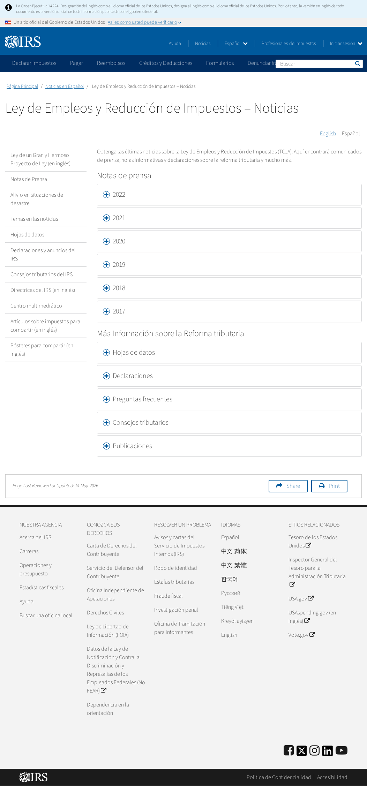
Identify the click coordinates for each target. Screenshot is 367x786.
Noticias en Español (64, 86)
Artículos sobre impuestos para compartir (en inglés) (45, 326)
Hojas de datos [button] (134, 352)
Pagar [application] (76, 63)
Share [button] (293, 486)
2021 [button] (119, 218)
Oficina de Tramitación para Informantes (179, 628)
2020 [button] (119, 241)
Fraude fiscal (168, 596)
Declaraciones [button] (133, 376)
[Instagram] (314, 750)
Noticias (203, 43)
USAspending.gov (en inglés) (312, 617)
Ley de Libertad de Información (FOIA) (108, 631)
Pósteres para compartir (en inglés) (41, 350)
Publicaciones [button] (132, 446)
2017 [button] (119, 311)
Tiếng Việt (232, 607)
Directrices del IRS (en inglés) (42, 290)
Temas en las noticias (34, 219)
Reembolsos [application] (111, 63)
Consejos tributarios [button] (140, 423)
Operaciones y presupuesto (36, 569)
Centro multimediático (36, 306)
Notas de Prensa (28, 179)
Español (236, 43)
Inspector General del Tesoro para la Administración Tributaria (317, 572)
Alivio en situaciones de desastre (36, 199)
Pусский (230, 593)
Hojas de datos (27, 235)
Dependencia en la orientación (108, 709)
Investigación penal (176, 610)
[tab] (229, 194)
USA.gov (301, 599)
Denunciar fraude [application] (267, 63)
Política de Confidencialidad (279, 777)
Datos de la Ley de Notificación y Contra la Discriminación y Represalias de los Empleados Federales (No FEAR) (116, 670)
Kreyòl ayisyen (237, 621)
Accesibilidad (332, 777)
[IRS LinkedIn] (327, 753)
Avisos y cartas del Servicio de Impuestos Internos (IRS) (179, 546)
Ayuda (175, 43)
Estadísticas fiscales (41, 587)
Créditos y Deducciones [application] (165, 63)
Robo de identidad (175, 568)
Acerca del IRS (35, 537)
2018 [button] (119, 288)
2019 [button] (119, 265)
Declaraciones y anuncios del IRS (43, 255)
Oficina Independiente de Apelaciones (115, 595)
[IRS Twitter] (302, 753)
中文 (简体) (234, 551)
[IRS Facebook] (289, 750)
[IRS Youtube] (341, 750)
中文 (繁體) (234, 565)
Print (334, 486)
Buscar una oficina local (46, 615)
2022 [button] (119, 194)
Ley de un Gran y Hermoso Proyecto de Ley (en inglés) (40, 159)
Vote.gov (302, 635)
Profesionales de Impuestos (289, 43)
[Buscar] (319, 64)
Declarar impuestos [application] (34, 63)
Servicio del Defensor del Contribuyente (115, 572)
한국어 (229, 579)
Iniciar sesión (346, 43)
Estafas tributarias (174, 582)
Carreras (29, 551)
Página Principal (22, 86)
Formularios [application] (220, 63)
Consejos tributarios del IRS (41, 274)
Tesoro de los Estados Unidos (313, 542)
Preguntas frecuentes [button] (142, 399)
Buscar (357, 63)
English (328, 133)
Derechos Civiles (105, 613)
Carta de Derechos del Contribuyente (112, 550)
